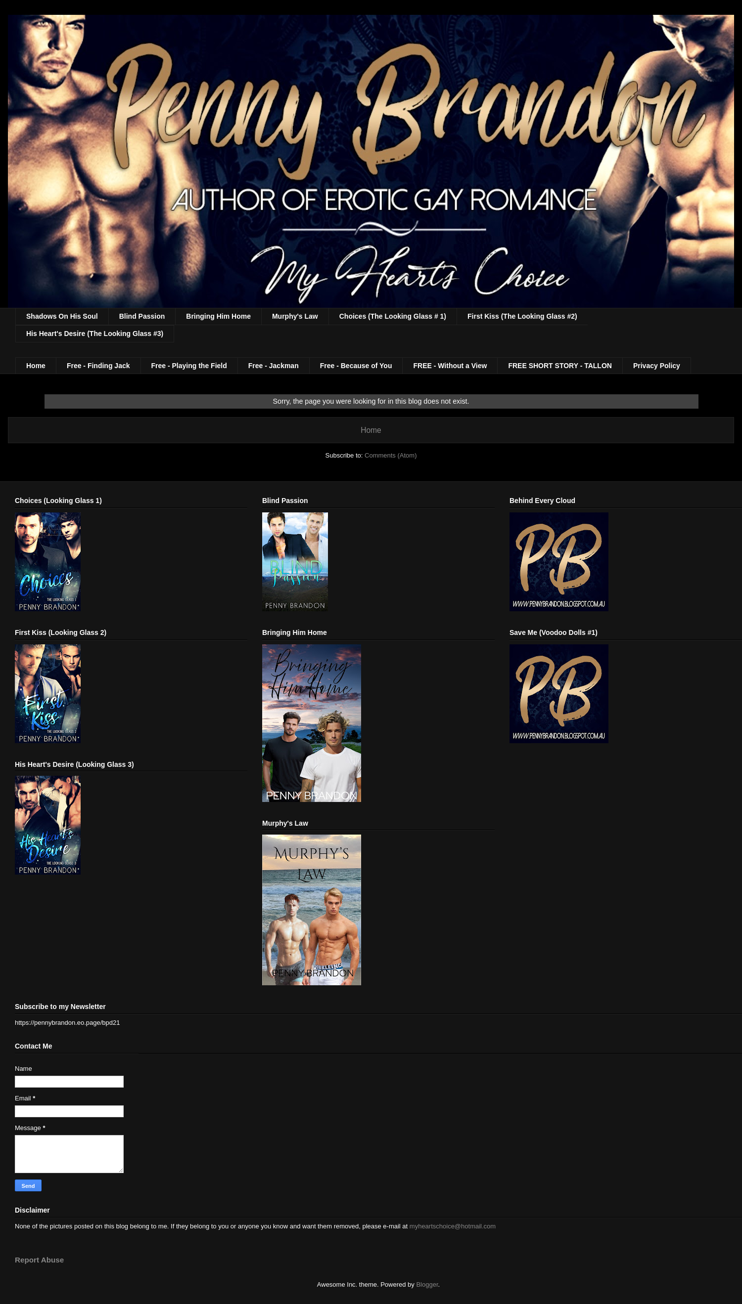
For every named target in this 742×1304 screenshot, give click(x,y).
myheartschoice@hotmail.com (453, 1226)
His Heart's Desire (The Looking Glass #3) (94, 333)
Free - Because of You (356, 366)
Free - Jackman (273, 366)
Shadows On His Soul (62, 316)
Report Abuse (39, 1260)
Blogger (427, 1284)
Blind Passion (142, 316)
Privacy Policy (656, 366)
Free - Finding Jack (98, 366)
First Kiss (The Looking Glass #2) (522, 316)
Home (36, 366)
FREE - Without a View (450, 366)
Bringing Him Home (218, 316)
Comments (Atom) (391, 455)
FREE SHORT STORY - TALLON (560, 366)
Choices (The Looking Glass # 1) (392, 316)
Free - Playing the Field (189, 366)
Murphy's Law (295, 316)
